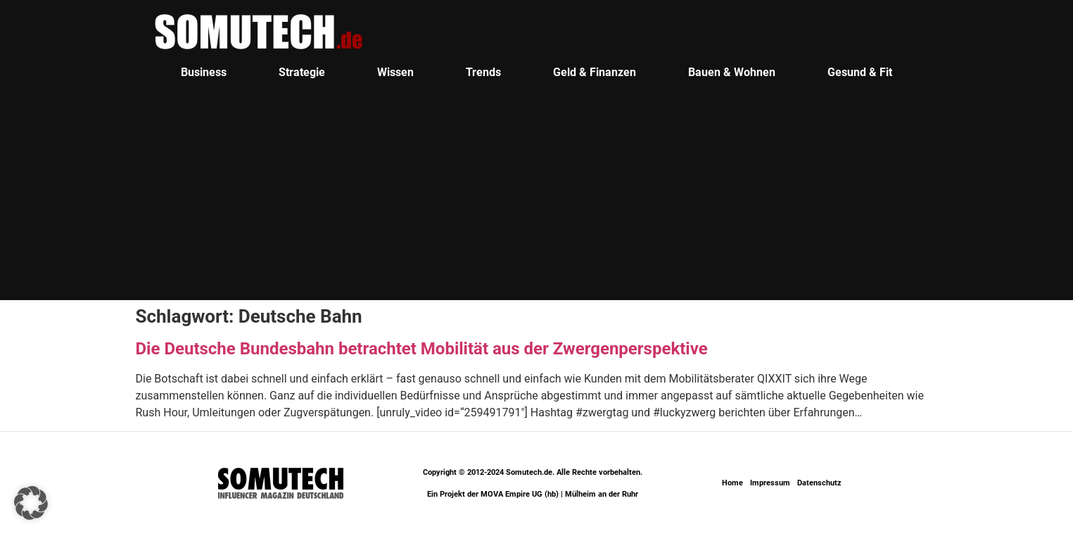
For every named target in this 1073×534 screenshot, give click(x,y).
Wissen (395, 72)
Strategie (302, 72)
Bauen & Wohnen (731, 72)
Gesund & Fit (859, 72)
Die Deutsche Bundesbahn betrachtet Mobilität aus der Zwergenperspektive (422, 349)
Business (204, 72)
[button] (31, 503)
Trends (483, 72)
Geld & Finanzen (594, 72)
